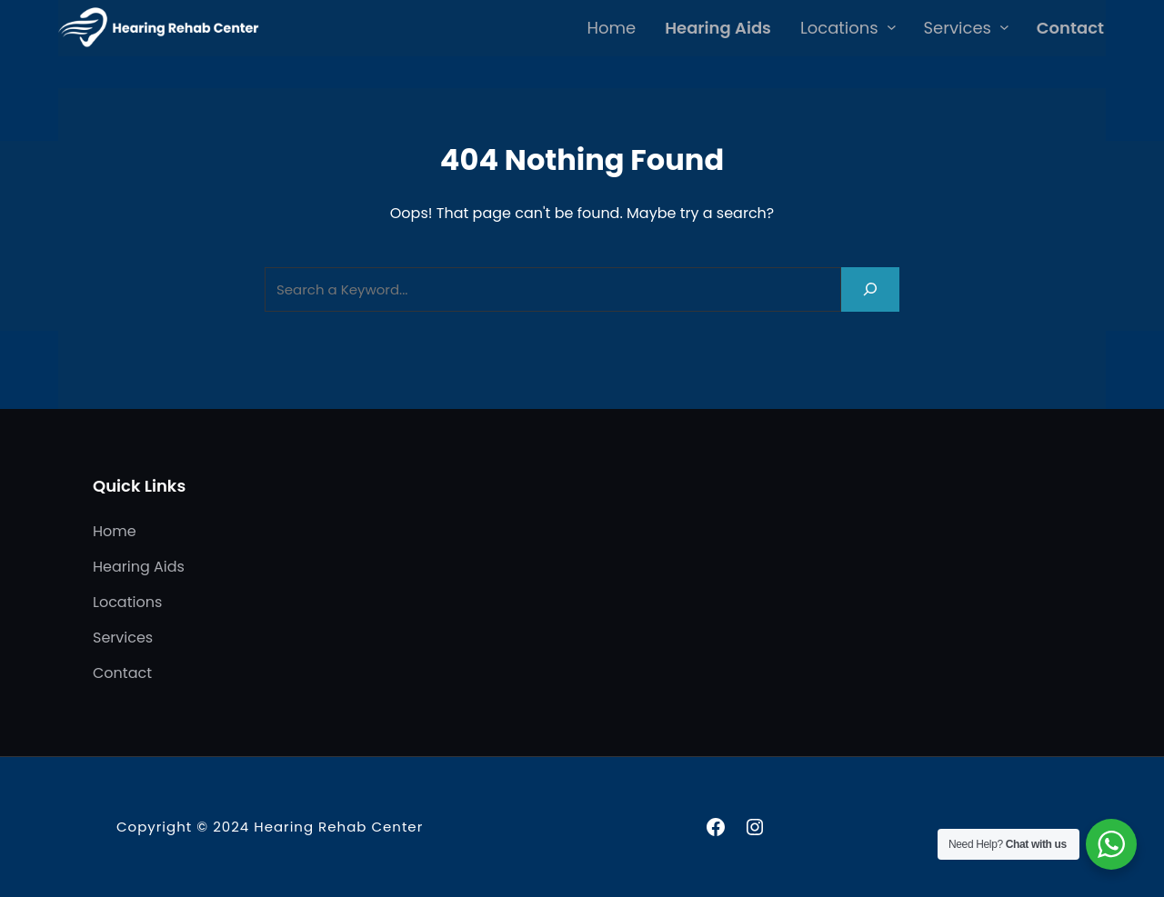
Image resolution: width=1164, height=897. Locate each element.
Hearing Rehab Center (338, 826)
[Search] (870, 289)
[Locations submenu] (892, 27)
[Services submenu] (1004, 27)
